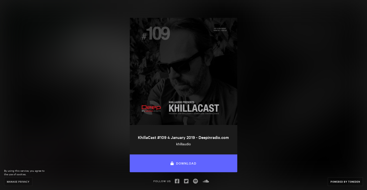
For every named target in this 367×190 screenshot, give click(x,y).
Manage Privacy (18, 181)
